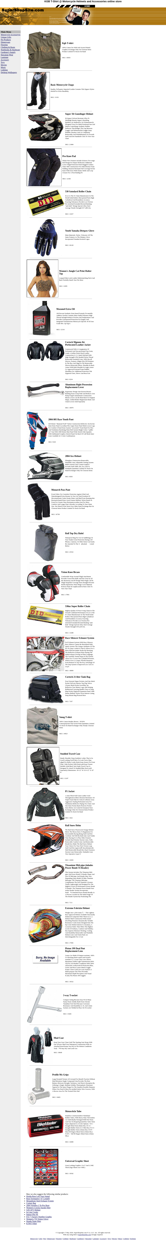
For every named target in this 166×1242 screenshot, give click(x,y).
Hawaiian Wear (7, 55)
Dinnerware (5, 42)
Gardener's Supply (8, 52)
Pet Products (6, 40)
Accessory (5, 60)
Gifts (40, 1239)
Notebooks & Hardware (10, 50)
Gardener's (80, 1239)
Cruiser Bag (31, 1203)
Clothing (65, 1239)
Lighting (4, 70)
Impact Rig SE (32, 1214)
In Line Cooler (32, 1212)
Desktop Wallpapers (9, 72)
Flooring (4, 45)
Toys (3, 62)
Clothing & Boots (8, 47)
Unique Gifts (6, 37)
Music (3, 67)
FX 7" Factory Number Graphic (39, 1217)
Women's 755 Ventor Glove (37, 1219)
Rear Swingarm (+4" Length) (38, 1199)
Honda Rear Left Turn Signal (38, 1196)
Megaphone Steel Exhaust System (40, 1201)
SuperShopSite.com (84, 1235)
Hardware (73, 1239)
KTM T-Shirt (31, 1223)
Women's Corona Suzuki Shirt (38, 1208)
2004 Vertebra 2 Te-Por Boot (37, 1205)
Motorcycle (34, 1239)
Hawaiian (88, 1239)
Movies (4, 65)
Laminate (4, 57)
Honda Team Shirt (33, 1221)
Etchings (133, 1239)
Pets (44, 1239)
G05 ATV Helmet (33, 1210)
